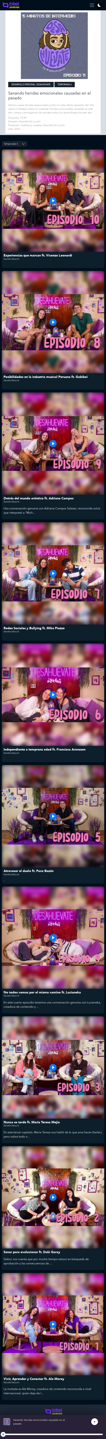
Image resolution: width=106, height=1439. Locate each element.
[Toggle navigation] (91, 5)
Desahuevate (43, 84)
